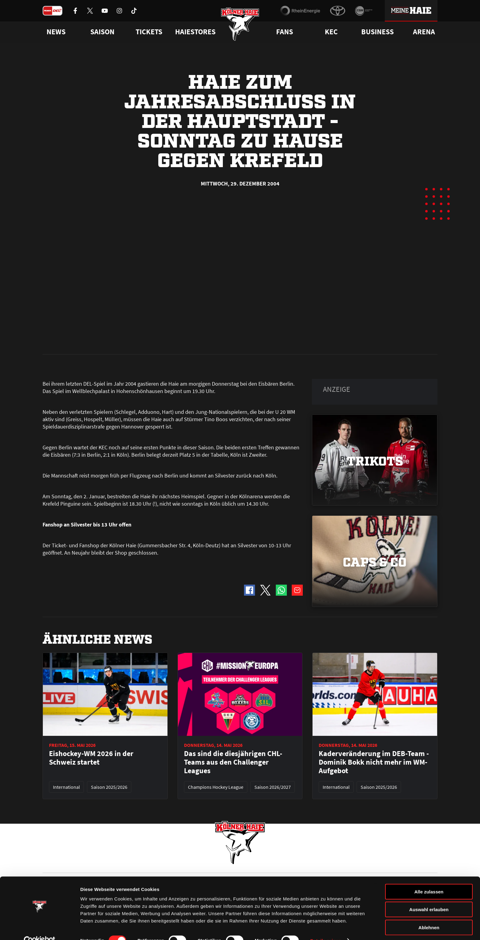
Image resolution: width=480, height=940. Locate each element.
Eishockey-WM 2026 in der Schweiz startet (91, 619)
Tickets (149, 31)
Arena (424, 31)
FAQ (244, 863)
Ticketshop (152, 863)
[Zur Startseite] (240, 25)
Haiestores (195, 31)
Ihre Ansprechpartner (361, 863)
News (48, 863)
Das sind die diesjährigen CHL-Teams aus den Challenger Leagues (233, 624)
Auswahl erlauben (428, 897)
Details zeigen (325, 928)
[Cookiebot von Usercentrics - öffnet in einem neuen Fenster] (39, 928)
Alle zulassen (428, 879)
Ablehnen (428, 914)
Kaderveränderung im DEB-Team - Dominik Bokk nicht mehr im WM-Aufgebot (374, 624)
